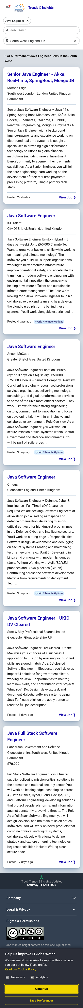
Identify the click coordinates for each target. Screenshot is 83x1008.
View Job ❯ (67, 197)
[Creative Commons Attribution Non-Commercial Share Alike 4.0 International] (41, 932)
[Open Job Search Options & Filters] (7, 7)
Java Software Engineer (31, 215)
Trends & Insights (41, 7)
